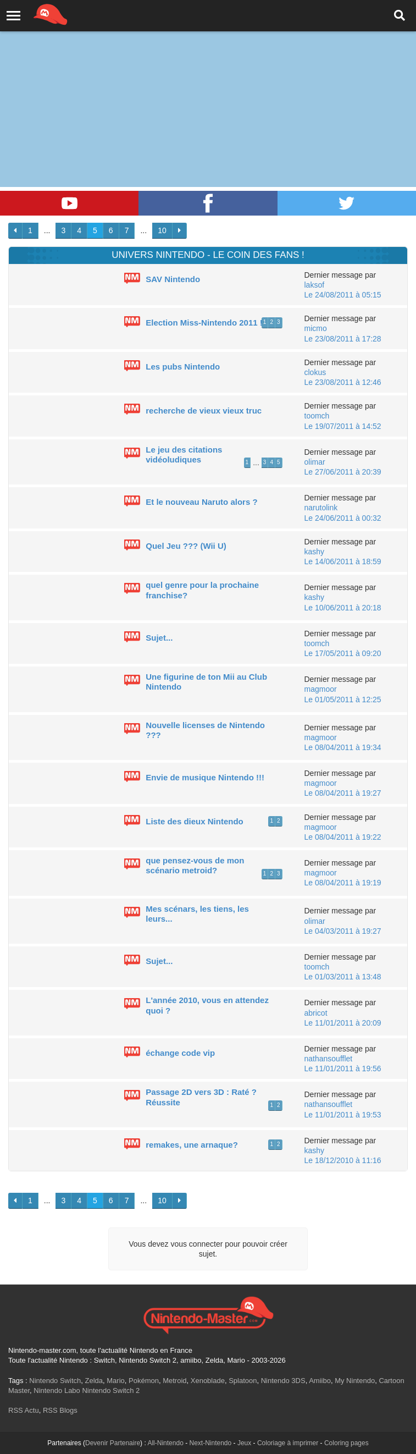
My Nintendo (355, 1380)
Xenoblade (208, 1380)
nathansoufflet (328, 1058)
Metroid (174, 1380)
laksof (314, 284)
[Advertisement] (208, 82)
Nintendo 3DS (283, 1380)
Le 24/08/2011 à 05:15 (342, 294)
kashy (314, 551)
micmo (315, 328)
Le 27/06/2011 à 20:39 (342, 471)
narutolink (321, 507)
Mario (116, 1380)
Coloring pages (346, 1443)
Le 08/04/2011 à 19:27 (342, 793)
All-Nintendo (165, 1443)
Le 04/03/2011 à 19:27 (342, 931)
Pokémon (144, 1380)
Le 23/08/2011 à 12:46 (342, 382)
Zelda (94, 1380)
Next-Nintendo (210, 1443)
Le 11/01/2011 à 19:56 (342, 1068)
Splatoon (243, 1380)
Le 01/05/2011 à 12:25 (342, 699)
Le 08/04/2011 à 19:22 (342, 837)
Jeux (244, 1443)
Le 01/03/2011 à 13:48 (342, 976)
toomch (317, 415)
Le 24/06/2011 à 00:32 (342, 518)
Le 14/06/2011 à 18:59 (342, 561)
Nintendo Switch (55, 1380)
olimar (314, 462)
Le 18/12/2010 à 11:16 (342, 1160)
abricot (316, 1013)
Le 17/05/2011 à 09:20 (342, 653)
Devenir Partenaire (112, 1443)
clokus (315, 372)
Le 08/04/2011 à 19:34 (342, 747)
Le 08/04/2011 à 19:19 (342, 882)
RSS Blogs (60, 1410)
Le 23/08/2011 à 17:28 (342, 338)
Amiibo (320, 1380)
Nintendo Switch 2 (111, 1390)
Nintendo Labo (57, 1390)
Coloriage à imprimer (287, 1443)
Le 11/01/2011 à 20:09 (342, 1022)
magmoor (320, 689)
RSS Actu (23, 1410)
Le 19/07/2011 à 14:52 (342, 426)
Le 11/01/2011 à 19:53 (342, 1114)
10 (162, 230)
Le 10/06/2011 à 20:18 (342, 607)
